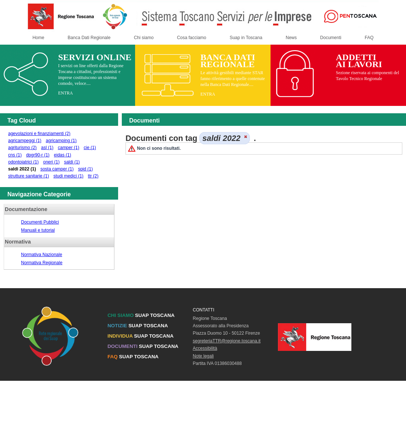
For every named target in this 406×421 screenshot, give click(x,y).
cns (15, 155)
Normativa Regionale (41, 262)
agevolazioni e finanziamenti (39, 133)
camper (68, 147)
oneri (51, 162)
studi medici (68, 176)
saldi (72, 162)
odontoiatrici (23, 162)
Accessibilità (205, 348)
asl (47, 147)
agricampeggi (24, 140)
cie (90, 147)
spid (85, 169)
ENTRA (65, 93)
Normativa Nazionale (41, 254)
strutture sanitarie (28, 176)
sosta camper (56, 169)
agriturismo (22, 147)
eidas (62, 155)
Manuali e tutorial (38, 230)
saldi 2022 (22, 169)
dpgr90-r (37, 155)
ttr (93, 176)
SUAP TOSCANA (141, 315)
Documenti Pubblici (40, 222)
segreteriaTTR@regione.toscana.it (227, 341)
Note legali (203, 356)
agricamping (61, 140)
